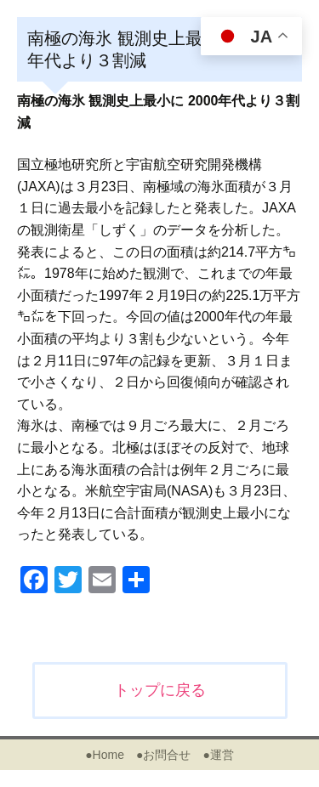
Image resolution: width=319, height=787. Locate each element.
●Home (104, 755)
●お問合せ (163, 755)
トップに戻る (160, 690)
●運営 (217, 755)
